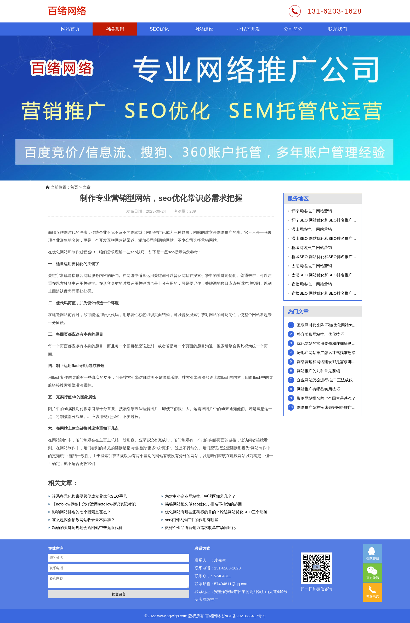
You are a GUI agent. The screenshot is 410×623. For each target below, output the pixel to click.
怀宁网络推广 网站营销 (312, 211)
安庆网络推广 (206, 599)
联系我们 (337, 29)
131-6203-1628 (334, 11)
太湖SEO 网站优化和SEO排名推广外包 (326, 275)
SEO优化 (159, 29)
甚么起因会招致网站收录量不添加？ (83, 519)
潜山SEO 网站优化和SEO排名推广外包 (326, 238)
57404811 (222, 576)
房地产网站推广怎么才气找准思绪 (326, 352)
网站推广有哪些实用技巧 (318, 389)
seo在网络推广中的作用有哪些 (191, 519)
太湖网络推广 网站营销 (312, 266)
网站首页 (70, 29)
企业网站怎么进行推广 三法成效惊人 (329, 380)
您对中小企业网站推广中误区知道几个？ (200, 496)
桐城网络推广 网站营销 (312, 247)
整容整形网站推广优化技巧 (320, 334)
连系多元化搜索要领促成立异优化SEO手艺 (89, 496)
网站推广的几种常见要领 (318, 371)
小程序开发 (248, 29)
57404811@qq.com (231, 583)
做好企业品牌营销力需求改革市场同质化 (200, 527)
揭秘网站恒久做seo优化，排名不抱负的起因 (203, 504)
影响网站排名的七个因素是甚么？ (81, 512)
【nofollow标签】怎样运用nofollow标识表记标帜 (94, 504)
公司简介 (293, 29)
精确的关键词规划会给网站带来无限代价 (87, 527)
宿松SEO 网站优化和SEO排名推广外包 (326, 293)
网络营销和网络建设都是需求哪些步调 (330, 361)
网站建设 (204, 29)
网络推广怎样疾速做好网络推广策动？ (330, 407)
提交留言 (119, 594)
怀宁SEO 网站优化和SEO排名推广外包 (326, 220)
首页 (74, 187)
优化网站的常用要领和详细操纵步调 (328, 343)
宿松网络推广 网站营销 (312, 284)
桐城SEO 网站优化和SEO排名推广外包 (326, 256)
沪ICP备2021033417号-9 (244, 616)
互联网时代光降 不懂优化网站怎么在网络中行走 (338, 325)
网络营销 (114, 29)
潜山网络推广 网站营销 (312, 229)
